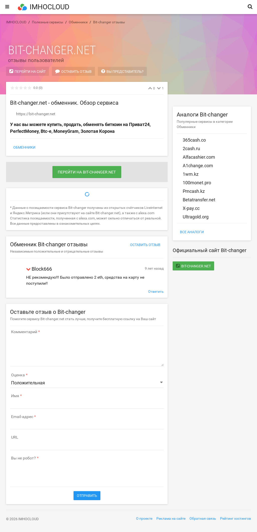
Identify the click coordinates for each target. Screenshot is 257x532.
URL (14, 437)
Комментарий (24, 332)
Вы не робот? (23, 458)
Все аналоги (192, 232)
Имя (15, 396)
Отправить (87, 496)
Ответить (156, 291)
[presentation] (48, 471)
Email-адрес (22, 417)
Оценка (18, 375)
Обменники (24, 147)
